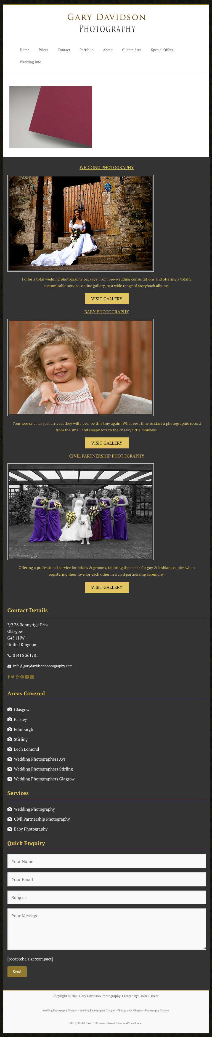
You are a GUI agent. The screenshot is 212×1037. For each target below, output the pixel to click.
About (108, 49)
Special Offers (162, 49)
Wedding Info (30, 61)
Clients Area (132, 49)
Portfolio (87, 49)
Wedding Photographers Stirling (40, 769)
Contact (64, 49)
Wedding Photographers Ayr (36, 759)
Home (24, 49)
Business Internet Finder (109, 1023)
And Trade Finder (132, 1023)
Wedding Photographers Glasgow (41, 779)
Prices (43, 49)
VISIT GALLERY (106, 299)
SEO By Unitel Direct (81, 1023)
